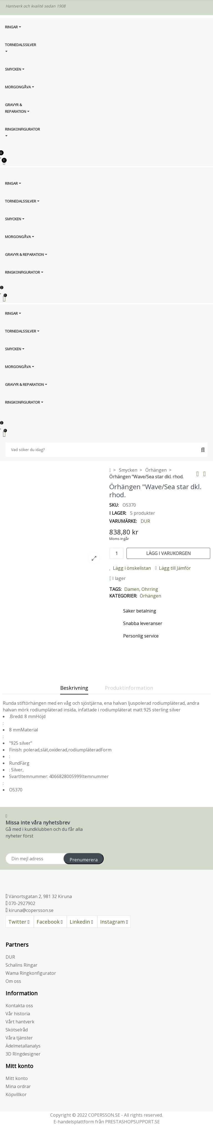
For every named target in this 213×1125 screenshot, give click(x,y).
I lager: (117, 513)
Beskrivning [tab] (74, 687)
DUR (145, 521)
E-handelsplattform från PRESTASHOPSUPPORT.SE (107, 1122)
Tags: (115, 589)
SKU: (114, 505)
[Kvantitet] (116, 553)
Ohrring (149, 589)
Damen (131, 589)
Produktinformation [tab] (129, 687)
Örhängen (150, 596)
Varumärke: (123, 521)
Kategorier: (123, 596)
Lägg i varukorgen (168, 553)
